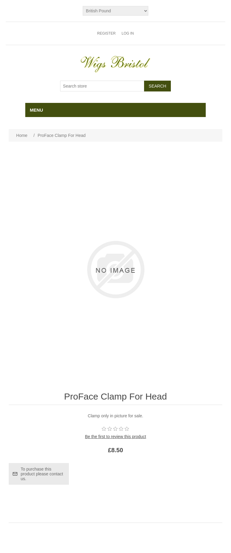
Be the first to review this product (115, 436)
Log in (128, 33)
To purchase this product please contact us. (42, 474)
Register (106, 33)
